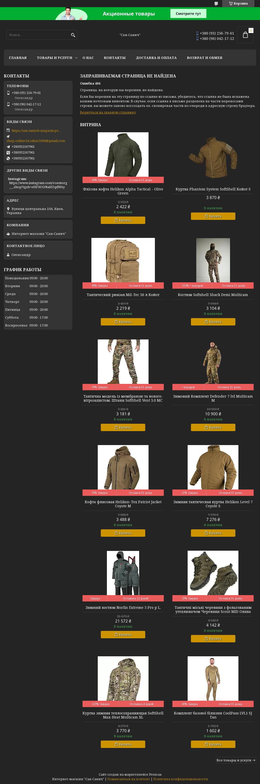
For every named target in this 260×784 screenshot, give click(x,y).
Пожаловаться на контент (128, 779)
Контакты (115, 57)
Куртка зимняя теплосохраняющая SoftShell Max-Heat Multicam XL (123, 715)
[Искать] (73, 35)
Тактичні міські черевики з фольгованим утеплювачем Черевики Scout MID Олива (213, 610)
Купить (125, 220)
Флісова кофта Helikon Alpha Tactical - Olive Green (123, 191)
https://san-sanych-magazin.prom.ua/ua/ (37, 130)
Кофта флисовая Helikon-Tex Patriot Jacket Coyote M (123, 504)
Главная (18, 57)
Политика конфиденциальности (180, 779)
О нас (88, 57)
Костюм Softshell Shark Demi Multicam (213, 295)
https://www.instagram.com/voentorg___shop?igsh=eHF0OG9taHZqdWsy (38, 185)
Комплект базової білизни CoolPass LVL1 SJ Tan (213, 715)
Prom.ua (155, 774)
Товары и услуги (54, 57)
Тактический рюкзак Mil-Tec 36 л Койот (123, 295)
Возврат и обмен (204, 57)
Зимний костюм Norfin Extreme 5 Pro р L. (123, 608)
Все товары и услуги (234, 760)
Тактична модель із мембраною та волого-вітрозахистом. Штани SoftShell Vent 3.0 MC (123, 398)
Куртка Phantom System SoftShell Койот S (213, 189)
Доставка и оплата (156, 57)
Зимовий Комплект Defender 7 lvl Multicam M (213, 398)
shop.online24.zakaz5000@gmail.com (36, 141)
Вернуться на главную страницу (108, 112)
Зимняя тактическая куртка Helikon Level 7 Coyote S (213, 504)
